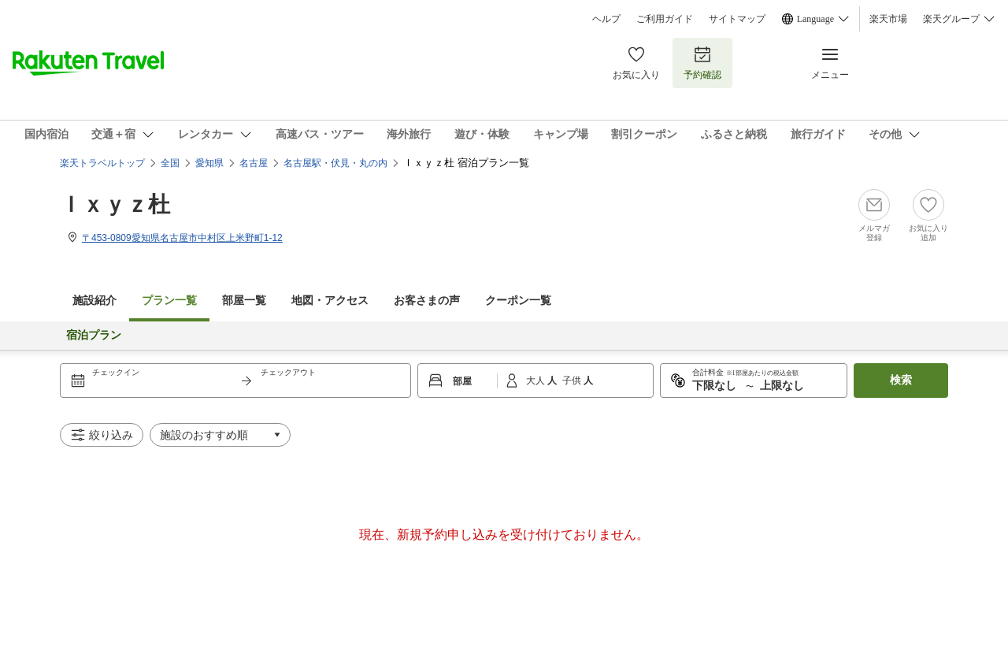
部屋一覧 (244, 300)
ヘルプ (606, 18)
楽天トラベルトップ (102, 163)
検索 (901, 380)
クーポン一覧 (518, 300)
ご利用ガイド (664, 18)
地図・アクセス (330, 300)
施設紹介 (94, 300)
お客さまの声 (427, 300)
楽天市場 (888, 18)
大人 (536, 380)
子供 (573, 380)
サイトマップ (737, 18)
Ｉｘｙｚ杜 (115, 204)
